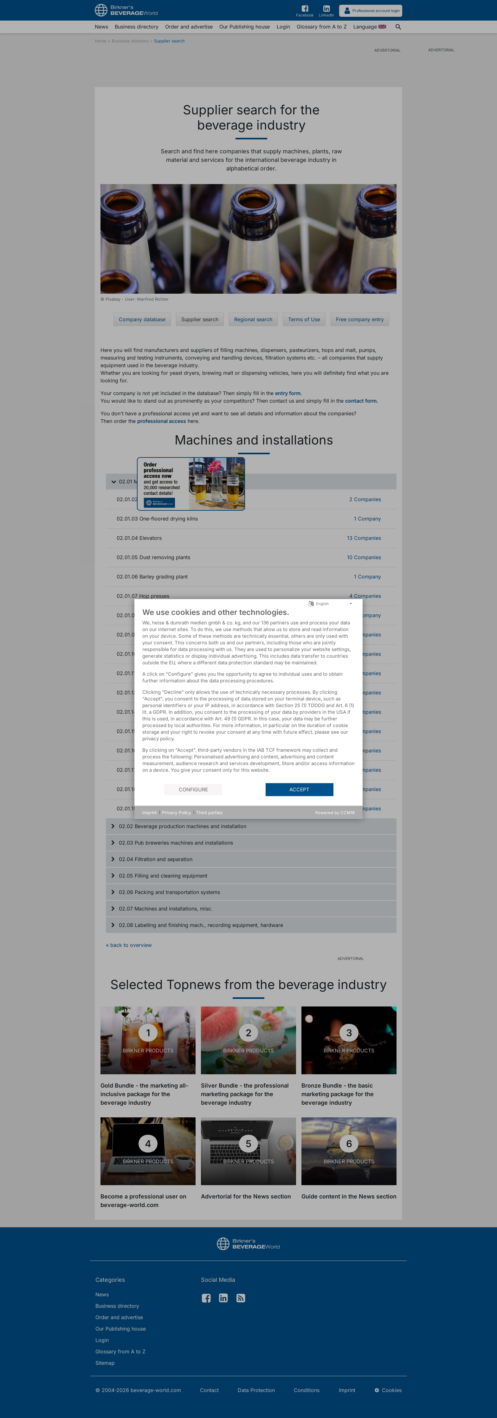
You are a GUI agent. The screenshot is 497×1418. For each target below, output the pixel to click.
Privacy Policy (176, 812)
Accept (299, 790)
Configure (193, 790)
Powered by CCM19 (335, 812)
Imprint (149, 812)
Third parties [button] (209, 812)
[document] (248, 695)
